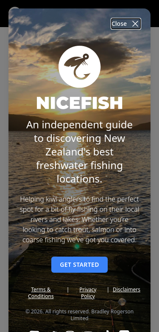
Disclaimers (126, 289)
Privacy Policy (87, 293)
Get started (79, 264)
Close (126, 24)
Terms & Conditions (41, 293)
